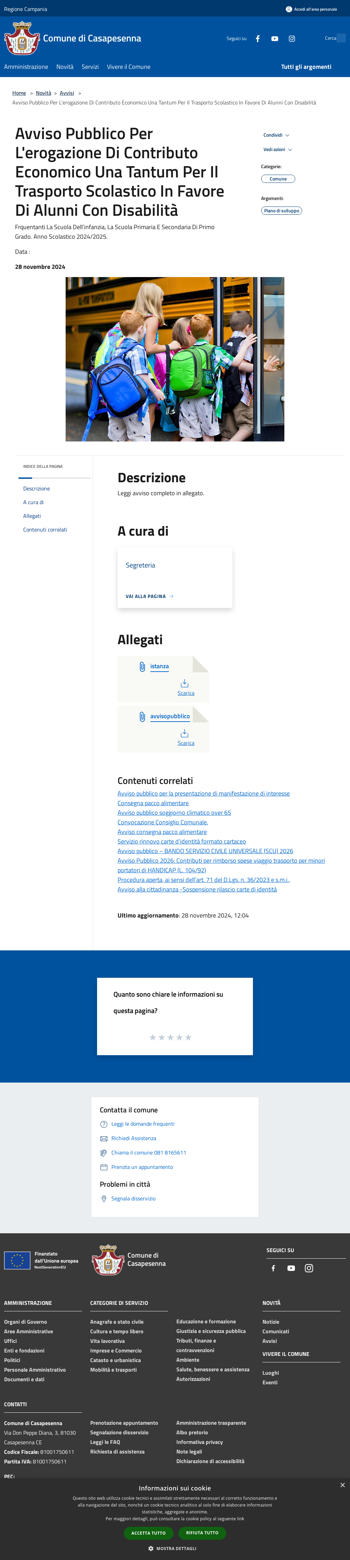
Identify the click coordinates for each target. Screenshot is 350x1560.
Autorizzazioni (193, 1379)
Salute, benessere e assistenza (213, 1369)
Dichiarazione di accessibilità (210, 1461)
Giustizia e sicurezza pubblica (211, 1331)
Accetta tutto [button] (149, 1533)
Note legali (189, 1451)
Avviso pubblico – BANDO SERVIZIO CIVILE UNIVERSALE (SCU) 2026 (205, 851)
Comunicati (275, 1331)
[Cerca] (337, 38)
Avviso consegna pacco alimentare (162, 831)
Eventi (270, 1382)
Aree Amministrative (28, 1331)
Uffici (10, 1341)
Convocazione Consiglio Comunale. (163, 822)
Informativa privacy (199, 1442)
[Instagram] (277, 37)
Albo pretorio (192, 1432)
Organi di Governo (25, 1322)
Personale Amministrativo (35, 1369)
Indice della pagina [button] (43, 466)
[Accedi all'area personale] (311, 9)
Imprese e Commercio (116, 1350)
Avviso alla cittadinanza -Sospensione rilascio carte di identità (197, 889)
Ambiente (187, 1360)
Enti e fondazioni (24, 1350)
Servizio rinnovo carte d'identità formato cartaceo (182, 841)
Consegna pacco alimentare (153, 803)
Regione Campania (25, 9)
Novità (43, 93)
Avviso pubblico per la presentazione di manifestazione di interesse (204, 793)
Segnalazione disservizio (119, 1432)
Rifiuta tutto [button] (202, 1533)
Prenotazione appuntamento (124, 1423)
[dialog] (175, 1519)
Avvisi (67, 93)
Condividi (278, 135)
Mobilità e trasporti (113, 1369)
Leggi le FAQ (105, 1442)
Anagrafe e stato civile (117, 1322)
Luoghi (270, 1373)
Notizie (270, 1322)
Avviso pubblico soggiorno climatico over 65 (174, 812)
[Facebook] (243, 37)
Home (19, 93)
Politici (12, 1360)
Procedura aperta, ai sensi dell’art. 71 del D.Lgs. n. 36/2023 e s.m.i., (204, 879)
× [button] (342, 1485)
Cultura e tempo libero (117, 1331)
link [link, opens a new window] (240, 1519)
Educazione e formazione (206, 1321)
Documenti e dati (24, 1379)
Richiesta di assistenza (117, 1451)
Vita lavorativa (107, 1341)
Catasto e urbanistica (115, 1360)
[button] (175, 1548)
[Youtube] (260, 37)
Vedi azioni (279, 150)
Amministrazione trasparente (211, 1423)
